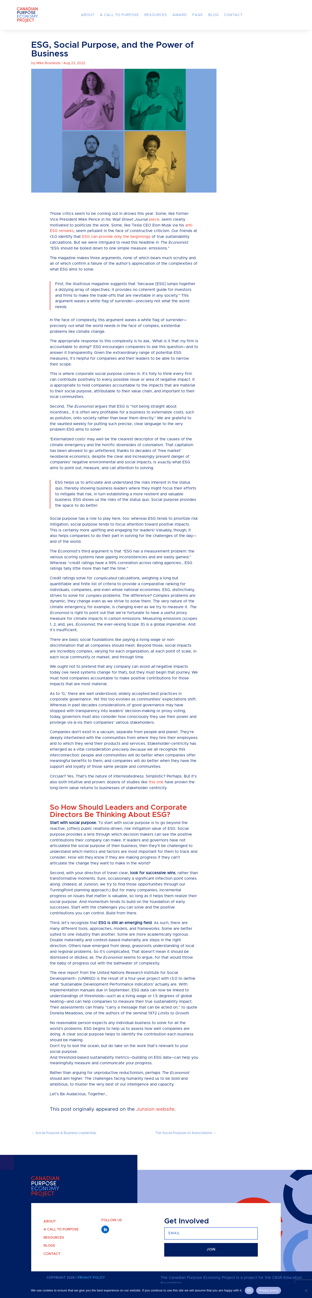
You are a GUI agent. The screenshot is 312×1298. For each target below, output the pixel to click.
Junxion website (155, 1117)
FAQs (197, 15)
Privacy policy (269, 1290)
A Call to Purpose (119, 15)
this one (156, 790)
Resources (155, 15)
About (88, 15)
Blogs (49, 1254)
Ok (249, 1290)
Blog (213, 15)
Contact (233, 15)
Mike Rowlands (48, 71)
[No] (306, 1290)
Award (179, 15)
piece (154, 227)
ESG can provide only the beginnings (116, 245)
